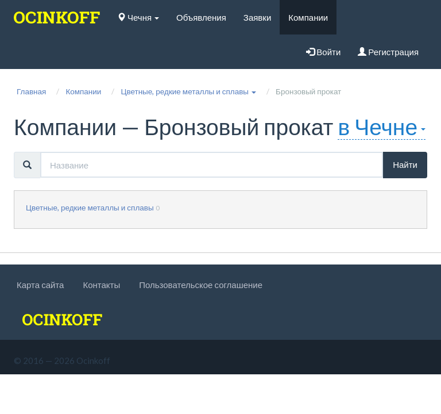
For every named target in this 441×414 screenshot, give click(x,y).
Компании (308, 17)
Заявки (257, 17)
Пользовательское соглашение (200, 284)
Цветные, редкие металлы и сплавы (90, 207)
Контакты (101, 284)
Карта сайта (40, 284)
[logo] (57, 17)
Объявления (201, 17)
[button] (188, 91)
